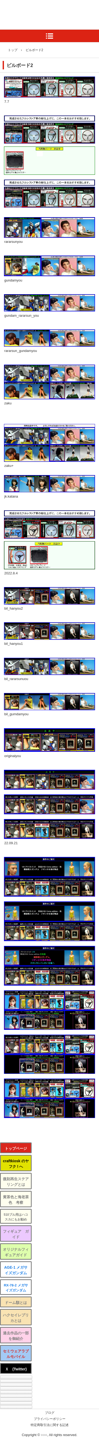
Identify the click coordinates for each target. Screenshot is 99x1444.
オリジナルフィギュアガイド (16, 1252)
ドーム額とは (16, 1302)
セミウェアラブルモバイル (16, 1354)
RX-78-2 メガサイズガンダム (16, 1288)
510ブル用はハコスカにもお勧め (16, 1217)
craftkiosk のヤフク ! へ (16, 1164)
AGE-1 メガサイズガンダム (16, 1270)
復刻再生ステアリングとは (16, 1182)
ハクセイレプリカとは (16, 1318)
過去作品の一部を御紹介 (16, 1336)
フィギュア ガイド (16, 1234)
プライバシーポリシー (49, 1419)
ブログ (49, 1413)
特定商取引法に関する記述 (50, 1425)
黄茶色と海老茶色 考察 (16, 1200)
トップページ (16, 1148)
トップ (12, 50)
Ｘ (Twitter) (16, 1369)
